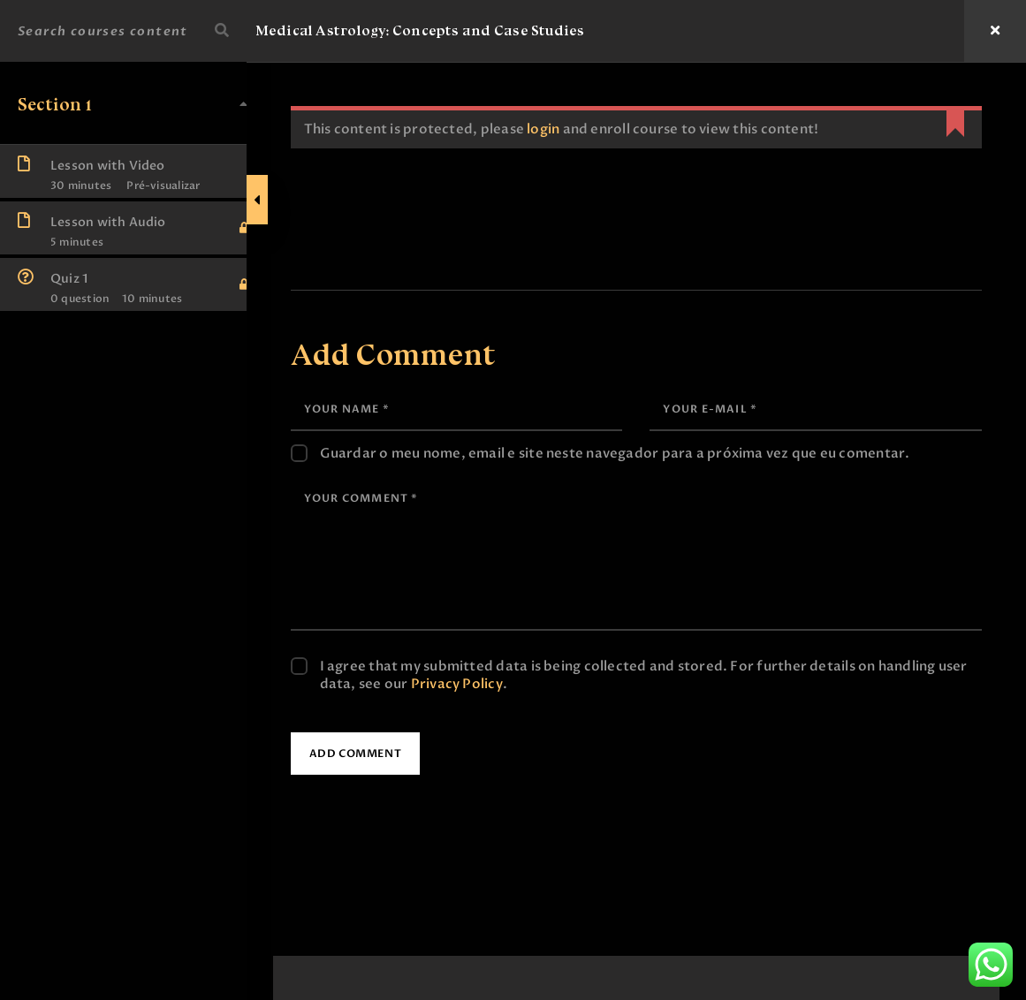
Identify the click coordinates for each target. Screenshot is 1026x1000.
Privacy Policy (507, 684)
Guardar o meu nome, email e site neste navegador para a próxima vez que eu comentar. (633, 453)
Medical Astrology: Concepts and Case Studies (430, 30)
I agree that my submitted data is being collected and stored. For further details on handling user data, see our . (646, 675)
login (562, 129)
